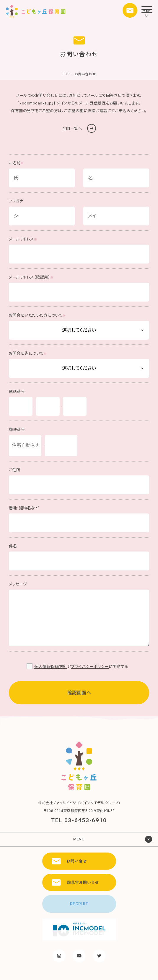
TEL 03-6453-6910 (79, 820)
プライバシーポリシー (90, 666)
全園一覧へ (79, 128)
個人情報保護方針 (50, 666)
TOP (66, 74)
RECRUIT (79, 904)
